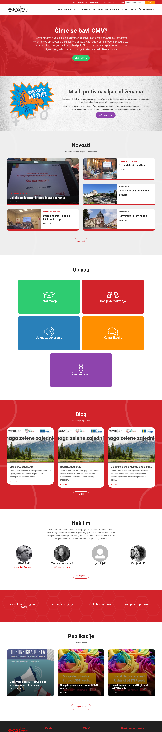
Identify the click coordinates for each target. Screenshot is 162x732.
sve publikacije (81, 670)
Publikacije (94, 2)
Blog (104, 2)
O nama (73, 2)
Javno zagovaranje (108, 9)
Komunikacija (129, 9)
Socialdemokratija (84, 9)
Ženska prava (146, 9)
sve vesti (81, 241)
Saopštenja (83, 2)
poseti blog (81, 458)
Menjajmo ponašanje (21, 430)
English (121, 2)
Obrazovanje (64, 9)
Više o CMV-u (81, 58)
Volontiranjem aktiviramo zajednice (131, 430)
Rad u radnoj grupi (70, 430)
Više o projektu (105, 115)
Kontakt (111, 2)
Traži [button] (150, 2)
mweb (109, 729)
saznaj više (81, 539)
